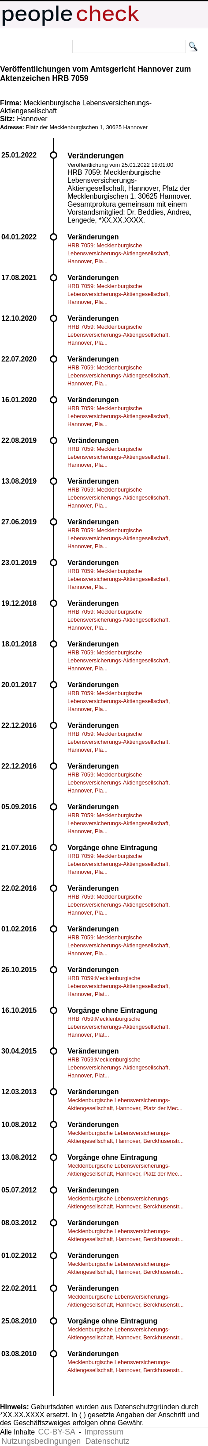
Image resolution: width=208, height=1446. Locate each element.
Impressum (103, 1431)
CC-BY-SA (56, 1431)
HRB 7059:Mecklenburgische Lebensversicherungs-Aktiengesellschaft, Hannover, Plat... (118, 986)
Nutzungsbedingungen (41, 1441)
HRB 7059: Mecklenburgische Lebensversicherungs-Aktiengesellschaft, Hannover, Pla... (118, 253)
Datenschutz (107, 1441)
